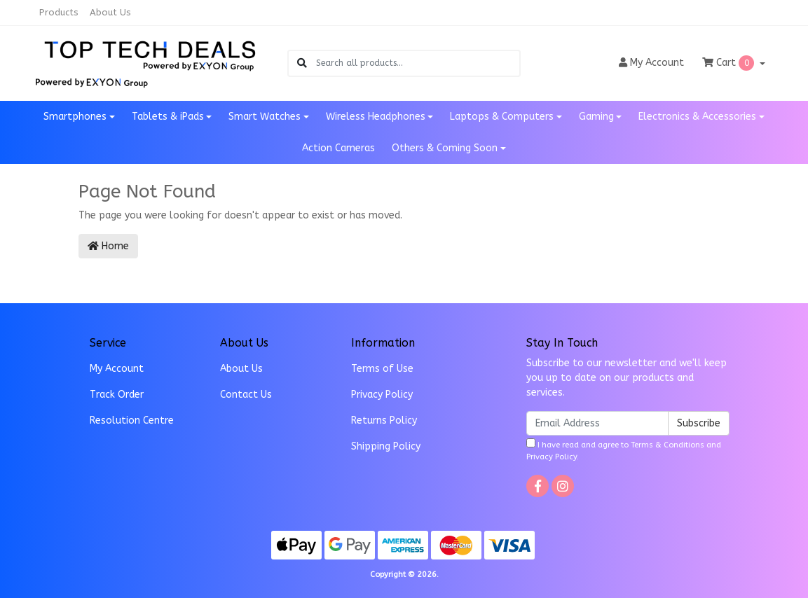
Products (58, 12)
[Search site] (302, 63)
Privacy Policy (382, 395)
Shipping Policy (385, 446)
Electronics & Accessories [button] (697, 117)
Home (108, 246)
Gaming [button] (596, 117)
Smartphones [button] (75, 117)
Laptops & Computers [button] (502, 117)
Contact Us (246, 395)
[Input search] (417, 63)
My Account (117, 369)
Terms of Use (382, 369)
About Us (110, 12)
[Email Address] (597, 423)
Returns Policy (384, 420)
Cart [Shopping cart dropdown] (729, 63)
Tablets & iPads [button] (168, 117)
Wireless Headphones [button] (375, 117)
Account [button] (651, 63)
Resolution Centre (132, 420)
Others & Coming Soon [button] (445, 148)
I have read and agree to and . (623, 449)
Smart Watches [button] (264, 117)
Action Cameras (338, 148)
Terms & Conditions (667, 445)
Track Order (117, 395)
